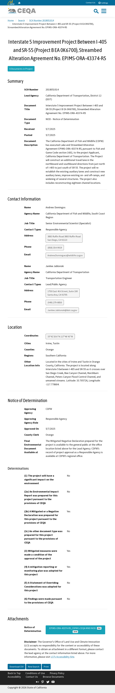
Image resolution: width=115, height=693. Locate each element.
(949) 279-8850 (55, 302)
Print (46, 666)
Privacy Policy (57, 673)
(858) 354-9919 (55, 247)
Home (11, 20)
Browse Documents (53, 676)
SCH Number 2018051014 (41, 20)
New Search (33, 666)
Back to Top (14, 673)
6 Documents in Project (21, 68)
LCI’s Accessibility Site (62, 656)
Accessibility (14, 676)
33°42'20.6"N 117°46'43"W (60, 336)
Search (21, 20)
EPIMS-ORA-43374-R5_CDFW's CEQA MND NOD (75, 630)
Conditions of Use (35, 673)
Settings (103, 2)
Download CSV (17, 666)
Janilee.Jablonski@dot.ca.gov (62, 310)
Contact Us (90, 2)
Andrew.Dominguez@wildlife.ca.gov (65, 255)
